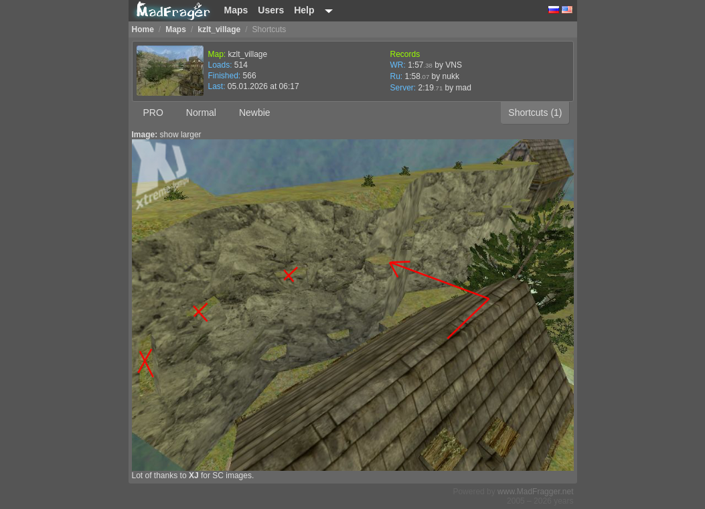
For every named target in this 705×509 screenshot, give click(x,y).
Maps (236, 10)
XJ (194, 475)
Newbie (254, 112)
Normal (201, 112)
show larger (181, 134)
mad (463, 87)
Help (304, 10)
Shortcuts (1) (535, 112)
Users (271, 10)
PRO (153, 112)
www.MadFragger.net (535, 491)
